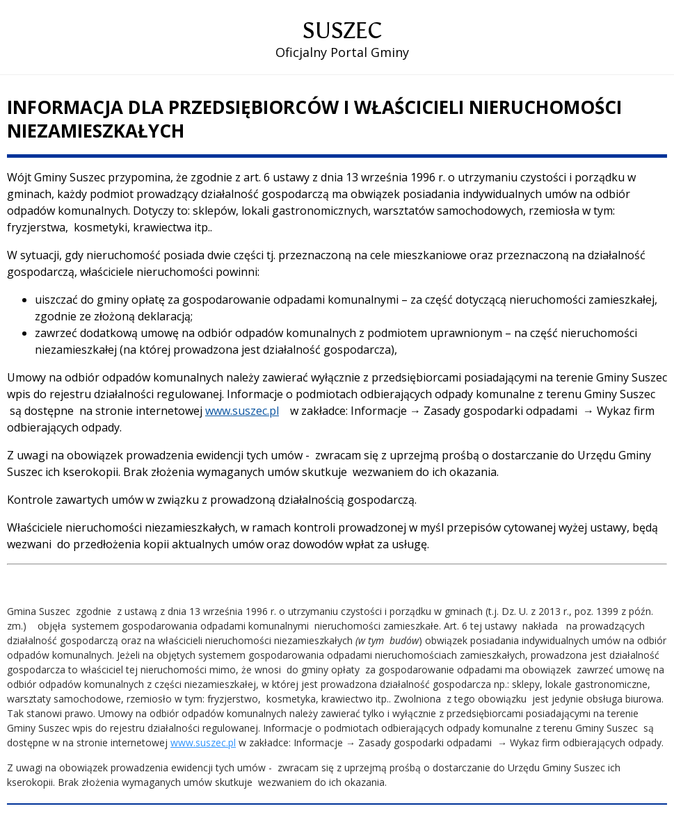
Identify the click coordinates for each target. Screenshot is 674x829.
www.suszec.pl (242, 410)
